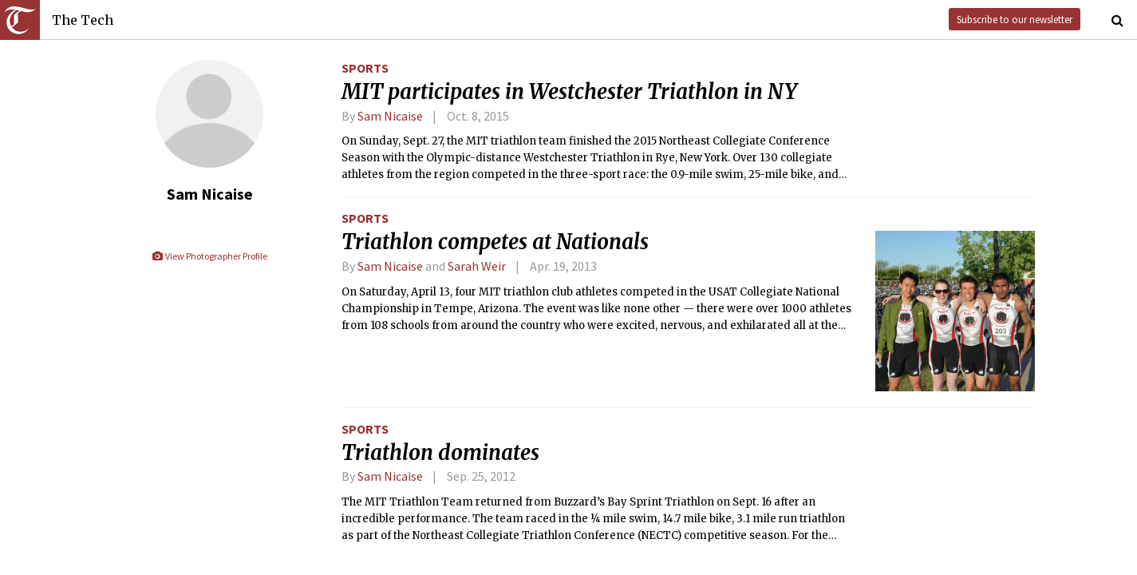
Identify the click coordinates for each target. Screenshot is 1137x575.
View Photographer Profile (209, 256)
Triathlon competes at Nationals (495, 242)
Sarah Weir (477, 266)
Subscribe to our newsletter (1014, 19)
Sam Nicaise (390, 116)
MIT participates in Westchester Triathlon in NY (569, 92)
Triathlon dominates (440, 453)
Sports (365, 68)
